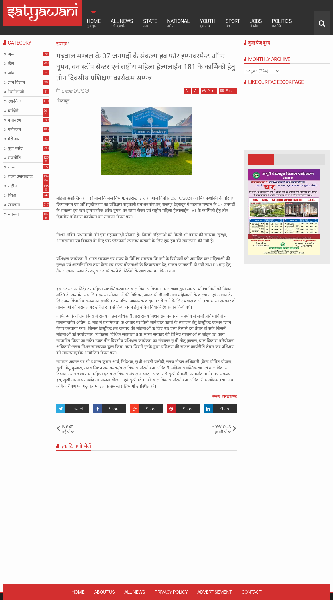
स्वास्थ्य (13, 214)
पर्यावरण (14, 120)
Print (209, 101)
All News (122, 23)
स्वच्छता (14, 204)
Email (227, 101)
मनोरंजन (14, 129)
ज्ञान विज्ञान (16, 82)
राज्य (12, 167)
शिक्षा (12, 195)
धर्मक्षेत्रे (13, 110)
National (178, 23)
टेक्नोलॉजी (16, 91)
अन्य (11, 54)
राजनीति (14, 157)
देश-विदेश (15, 101)
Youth (207, 23)
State (150, 23)
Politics (282, 23)
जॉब (11, 73)
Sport (233, 23)
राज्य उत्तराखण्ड (224, 407)
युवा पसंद (15, 148)
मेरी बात (14, 139)
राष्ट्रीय (12, 186)
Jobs (256, 23)
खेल (11, 63)
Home (93, 23)
